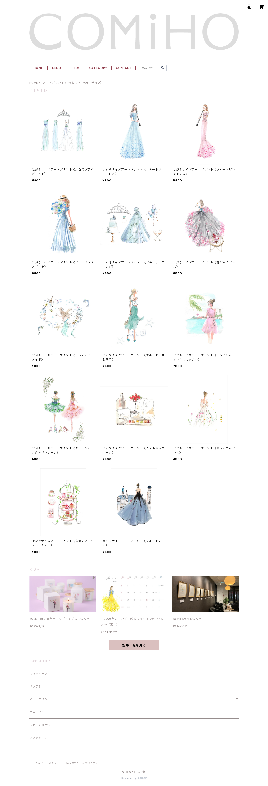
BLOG (76, 68)
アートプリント (53, 83)
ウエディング (38, 712)
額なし (73, 83)
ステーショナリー (41, 725)
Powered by (134, 778)
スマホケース (38, 674)
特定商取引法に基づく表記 (82, 763)
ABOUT (57, 68)
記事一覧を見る (134, 645)
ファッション (38, 737)
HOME (38, 68)
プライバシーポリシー (46, 763)
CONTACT (123, 68)
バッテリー (37, 686)
